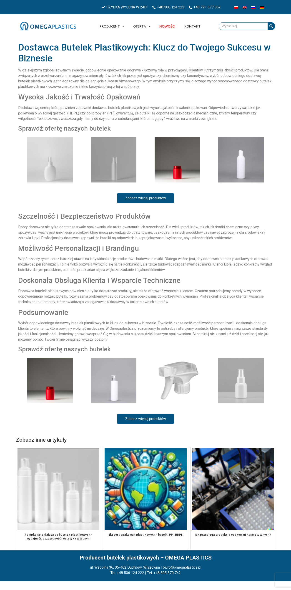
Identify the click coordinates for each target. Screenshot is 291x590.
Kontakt (192, 26)
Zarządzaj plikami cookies (25, 584)
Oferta (141, 26)
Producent (112, 26)
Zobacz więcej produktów (145, 198)
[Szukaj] (271, 26)
